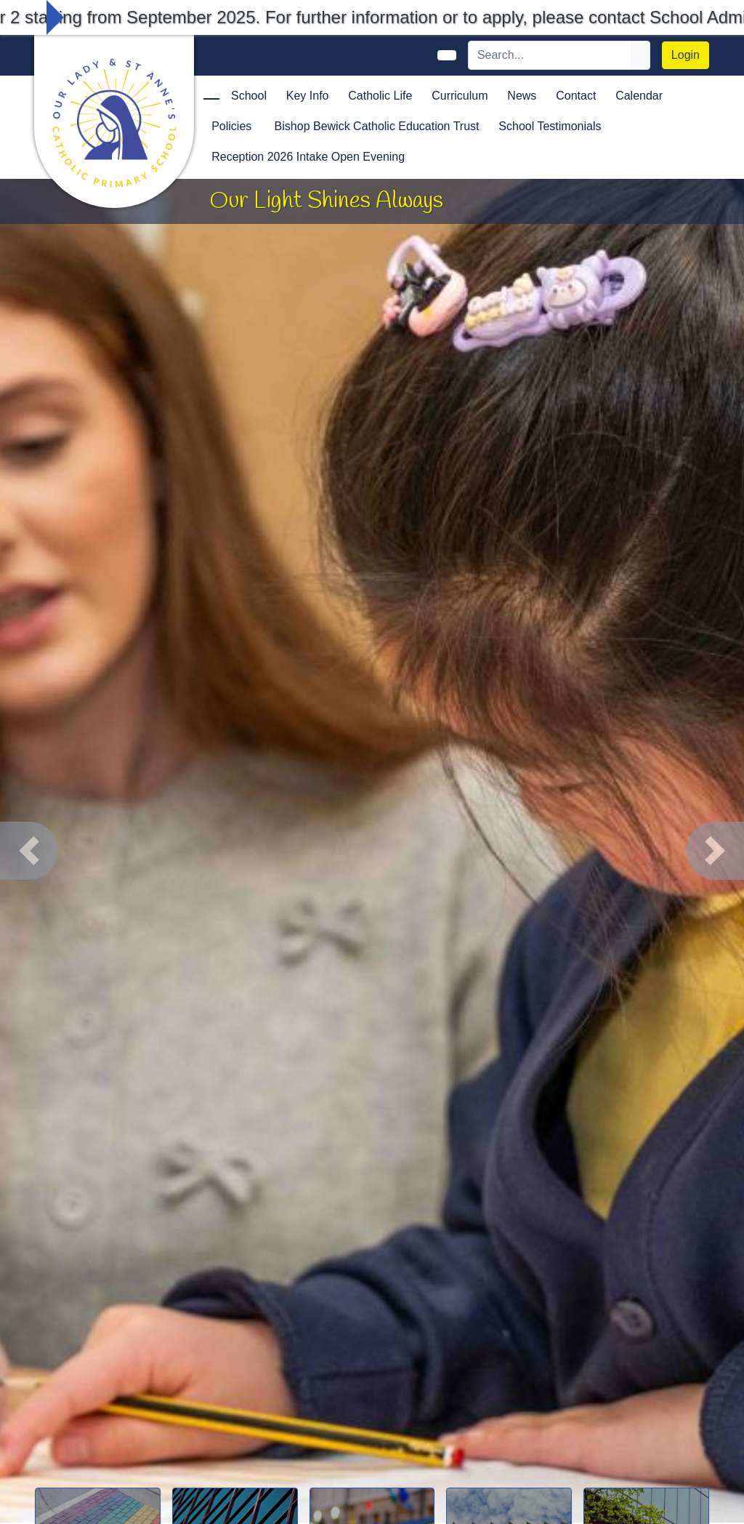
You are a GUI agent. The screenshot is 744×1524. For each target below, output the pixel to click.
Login (685, 55)
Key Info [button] (307, 95)
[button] (29, 851)
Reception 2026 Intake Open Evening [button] (308, 157)
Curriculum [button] (460, 95)
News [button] (521, 95)
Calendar (639, 95)
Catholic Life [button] (380, 95)
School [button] (249, 95)
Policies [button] (231, 126)
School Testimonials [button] (549, 126)
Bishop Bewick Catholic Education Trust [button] (377, 126)
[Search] (550, 55)
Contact (576, 95)
